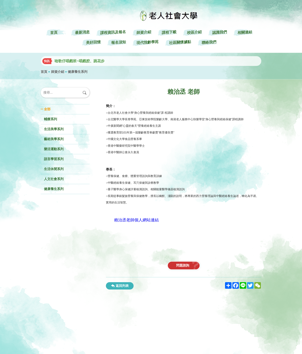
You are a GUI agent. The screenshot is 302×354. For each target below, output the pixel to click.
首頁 (44, 71)
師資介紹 (57, 71)
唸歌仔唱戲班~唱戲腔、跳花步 (79, 61)
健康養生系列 (77, 71)
